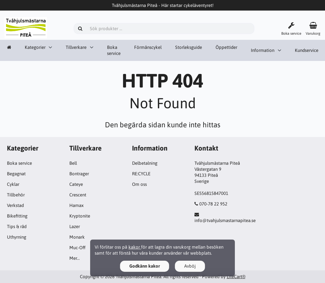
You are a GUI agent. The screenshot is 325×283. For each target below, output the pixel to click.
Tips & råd (17, 226)
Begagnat (16, 173)
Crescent (77, 194)
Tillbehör (16, 194)
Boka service (114, 50)
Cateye (76, 184)
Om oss (139, 184)
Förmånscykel (148, 47)
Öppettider (226, 47)
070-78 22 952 (213, 203)
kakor (134, 247)
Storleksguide (188, 47)
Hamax (76, 205)
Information (262, 50)
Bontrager (79, 173)
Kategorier (35, 47)
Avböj (190, 266)
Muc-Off (77, 247)
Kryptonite (79, 215)
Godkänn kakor (144, 266)
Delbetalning (144, 163)
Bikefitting (17, 215)
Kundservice (306, 50)
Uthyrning (16, 237)
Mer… (74, 258)
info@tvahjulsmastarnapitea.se (225, 220)
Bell (73, 163)
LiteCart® (236, 276)
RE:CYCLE (141, 173)
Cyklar (13, 184)
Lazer (74, 226)
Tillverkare (76, 47)
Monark (77, 237)
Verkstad (15, 205)
